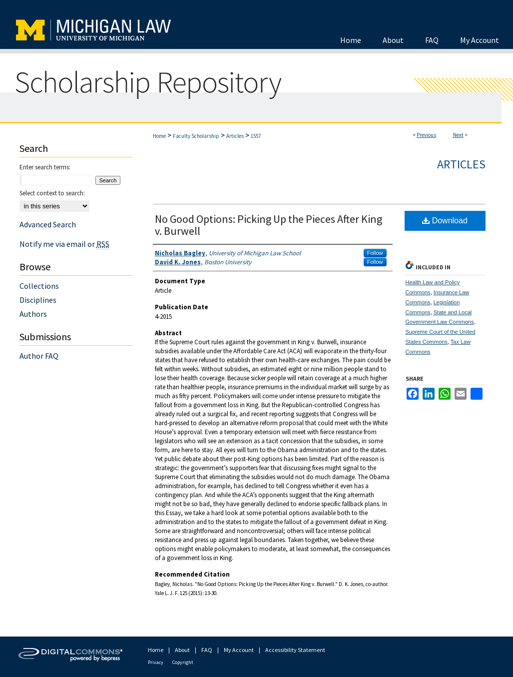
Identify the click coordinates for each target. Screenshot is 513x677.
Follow (375, 253)
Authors (33, 314)
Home (159, 135)
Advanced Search (47, 224)
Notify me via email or (64, 244)
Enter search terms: (44, 167)
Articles (235, 135)
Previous (426, 134)
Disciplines (37, 300)
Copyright (182, 662)
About (182, 650)
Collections (39, 286)
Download (445, 220)
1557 (256, 135)
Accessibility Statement (295, 650)
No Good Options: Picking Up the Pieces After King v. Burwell (268, 225)
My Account (239, 650)
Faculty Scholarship (196, 135)
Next (458, 134)
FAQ (206, 650)
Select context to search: (52, 193)
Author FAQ (38, 356)
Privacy (155, 662)
